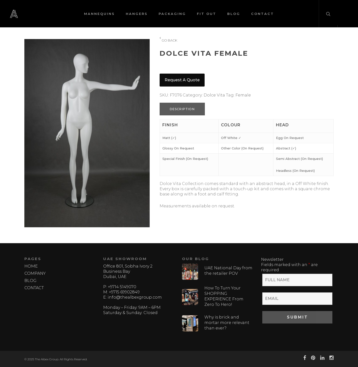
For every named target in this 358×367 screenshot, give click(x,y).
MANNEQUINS (99, 14)
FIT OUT (206, 14)
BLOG (233, 14)
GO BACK (168, 40)
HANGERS (137, 14)
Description (182, 109)
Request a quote (182, 80)
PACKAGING (172, 14)
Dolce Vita (214, 95)
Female (243, 95)
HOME (31, 266)
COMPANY (35, 273)
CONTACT (262, 14)
